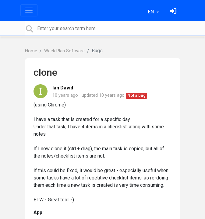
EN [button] (151, 12)
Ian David (62, 88)
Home (31, 51)
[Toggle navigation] (28, 10)
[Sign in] (174, 11)
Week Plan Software (64, 51)
